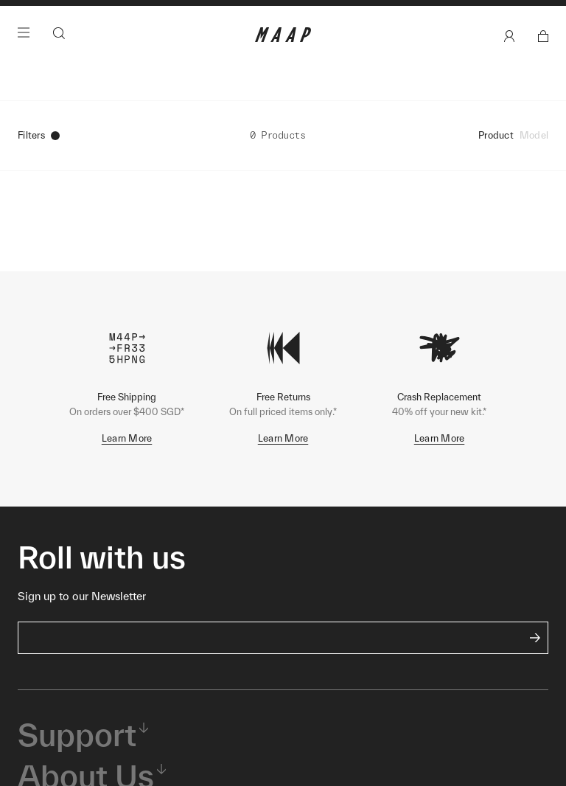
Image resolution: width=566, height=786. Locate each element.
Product (496, 161)
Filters (39, 161)
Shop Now (360, 15)
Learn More (127, 464)
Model (534, 161)
